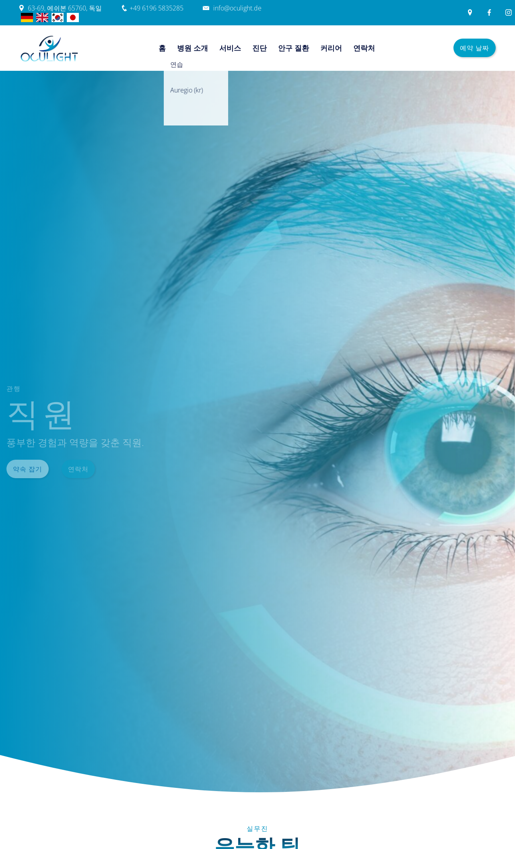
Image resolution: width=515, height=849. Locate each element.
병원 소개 (192, 48)
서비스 (230, 48)
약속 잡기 (27, 469)
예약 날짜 (474, 47)
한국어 (58, 17)
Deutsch (27, 17)
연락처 (364, 48)
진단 (259, 48)
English (42, 17)
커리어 (331, 48)
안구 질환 (293, 48)
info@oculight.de (237, 8)
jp (73, 17)
